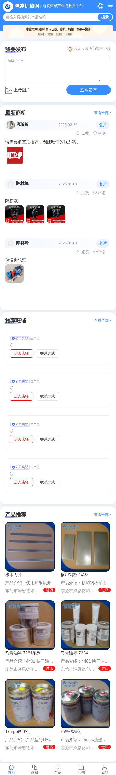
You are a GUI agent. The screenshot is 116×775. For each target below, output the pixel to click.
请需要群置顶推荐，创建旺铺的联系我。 (42, 142)
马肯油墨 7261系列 (23, 653)
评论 (99, 133)
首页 (11, 769)
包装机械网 (26, 6)
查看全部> (102, 113)
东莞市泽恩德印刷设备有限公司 (23, 591)
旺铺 (81, 769)
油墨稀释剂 (71, 731)
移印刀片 (13, 574)
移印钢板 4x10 (74, 574)
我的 (104, 769)
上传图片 (17, 90)
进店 (49, 590)
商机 (35, 769)
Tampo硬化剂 (17, 731)
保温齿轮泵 (15, 260)
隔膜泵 (11, 201)
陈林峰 (22, 183)
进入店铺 (21, 353)
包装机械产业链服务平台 (63, 6)
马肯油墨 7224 (74, 653)
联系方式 (47, 353)
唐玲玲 (22, 124)
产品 (58, 769)
